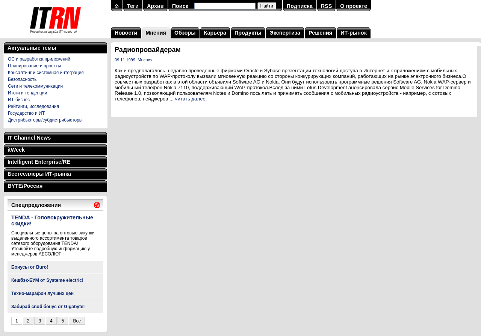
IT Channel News (29, 138)
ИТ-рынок (353, 33)
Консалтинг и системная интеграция (46, 72)
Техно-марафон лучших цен (42, 293)
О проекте (353, 6)
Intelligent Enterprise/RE (39, 162)
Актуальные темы (32, 48)
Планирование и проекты (34, 65)
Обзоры (185, 33)
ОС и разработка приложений (39, 59)
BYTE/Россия (25, 186)
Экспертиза (285, 33)
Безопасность (22, 79)
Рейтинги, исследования (33, 106)
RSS (326, 6)
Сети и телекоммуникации (35, 86)
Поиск (180, 6)
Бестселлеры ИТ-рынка (39, 174)
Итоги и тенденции (27, 93)
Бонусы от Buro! (29, 267)
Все (77, 321)
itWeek (16, 150)
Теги (133, 6)
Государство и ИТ (26, 113)
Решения (320, 33)
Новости (126, 33)
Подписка (300, 6)
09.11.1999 (125, 60)
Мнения (155, 33)
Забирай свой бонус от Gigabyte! (48, 306)
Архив (155, 6)
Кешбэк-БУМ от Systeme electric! (47, 280)
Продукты (248, 33)
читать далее (190, 99)
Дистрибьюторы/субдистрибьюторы (45, 120)
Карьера (215, 33)
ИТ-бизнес (19, 99)
